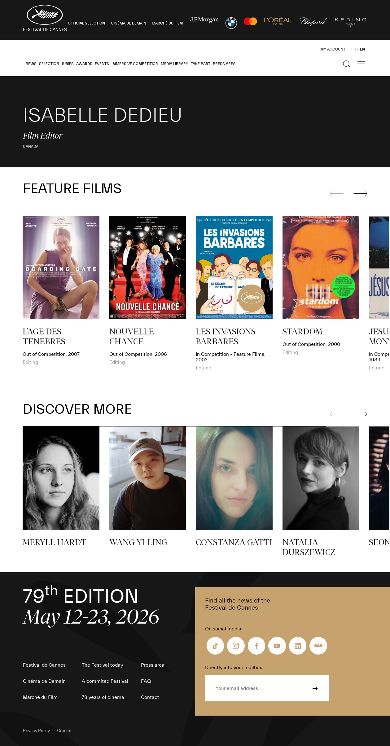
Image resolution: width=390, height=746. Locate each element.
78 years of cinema (103, 697)
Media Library (174, 64)
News (31, 64)
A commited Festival (105, 681)
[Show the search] (347, 64)
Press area (224, 64)
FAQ (146, 681)
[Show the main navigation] (361, 64)
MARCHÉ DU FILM (167, 23)
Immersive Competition (135, 64)
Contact (150, 697)
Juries (68, 64)
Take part (200, 64)
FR (353, 49)
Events (102, 64)
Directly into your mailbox (233, 667)
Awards (84, 64)
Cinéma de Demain (44, 681)
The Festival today (102, 665)
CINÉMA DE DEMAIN (128, 23)
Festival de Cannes (44, 665)
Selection (49, 64)
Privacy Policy (36, 730)
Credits (64, 730)
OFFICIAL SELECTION (86, 23)
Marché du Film (40, 697)
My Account (332, 49)
